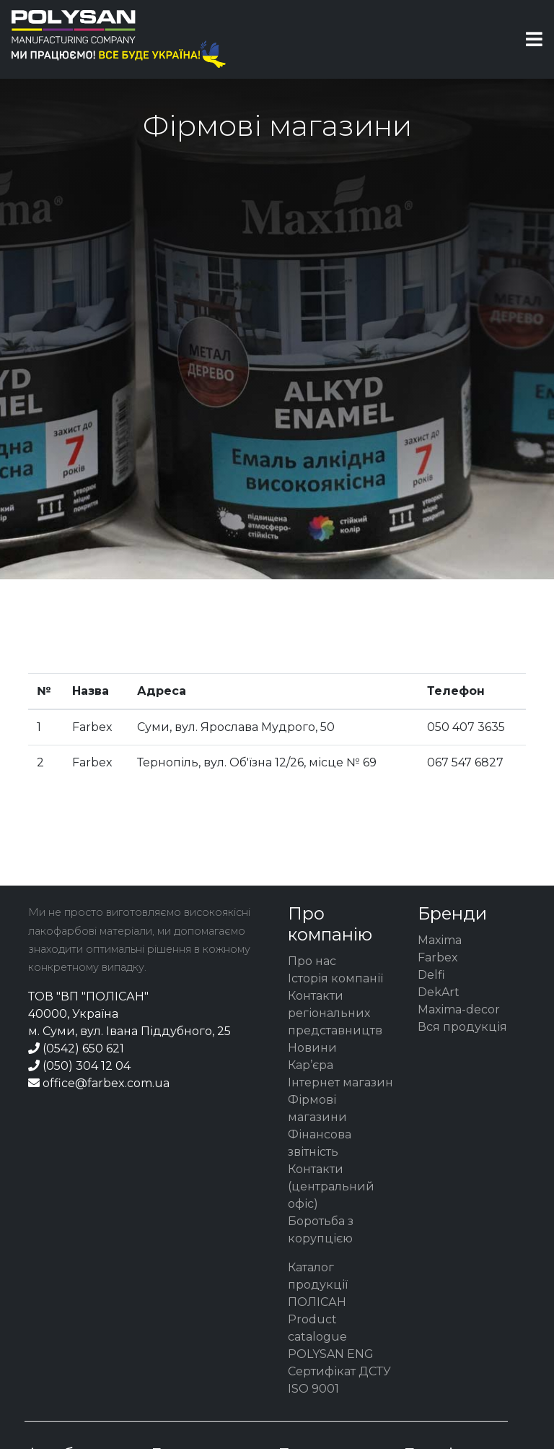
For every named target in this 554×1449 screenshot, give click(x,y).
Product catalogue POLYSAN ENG (331, 1336)
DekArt (439, 992)
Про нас (312, 961)
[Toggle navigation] (534, 39)
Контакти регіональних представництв (335, 1013)
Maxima (440, 940)
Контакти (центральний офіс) (331, 1186)
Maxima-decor (459, 1009)
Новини (312, 1048)
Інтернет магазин (340, 1082)
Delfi (431, 975)
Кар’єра (310, 1065)
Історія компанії (335, 978)
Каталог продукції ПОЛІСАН (318, 1284)
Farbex (438, 957)
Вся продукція (462, 1027)
